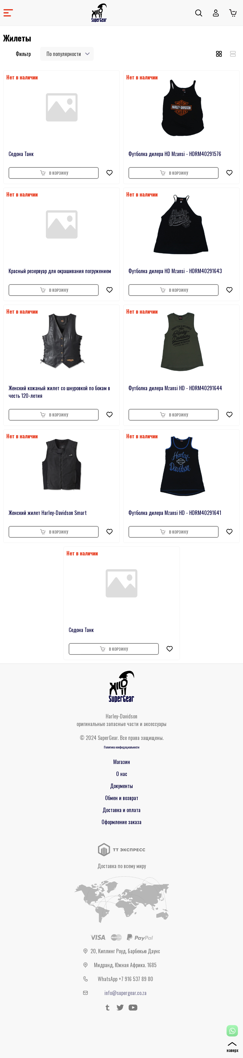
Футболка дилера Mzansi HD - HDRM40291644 (175, 388)
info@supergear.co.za (125, 993)
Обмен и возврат (121, 798)
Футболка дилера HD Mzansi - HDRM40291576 (174, 154)
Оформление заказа (121, 822)
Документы (121, 786)
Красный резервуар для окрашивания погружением (60, 271)
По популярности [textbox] (64, 54)
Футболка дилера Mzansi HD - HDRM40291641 (174, 512)
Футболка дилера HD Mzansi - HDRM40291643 (175, 271)
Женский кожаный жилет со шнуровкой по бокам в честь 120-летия (59, 391)
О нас (121, 774)
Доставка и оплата (121, 810)
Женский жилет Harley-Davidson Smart (48, 512)
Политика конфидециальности (121, 747)
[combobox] (67, 54)
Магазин (121, 762)
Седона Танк (21, 154)
